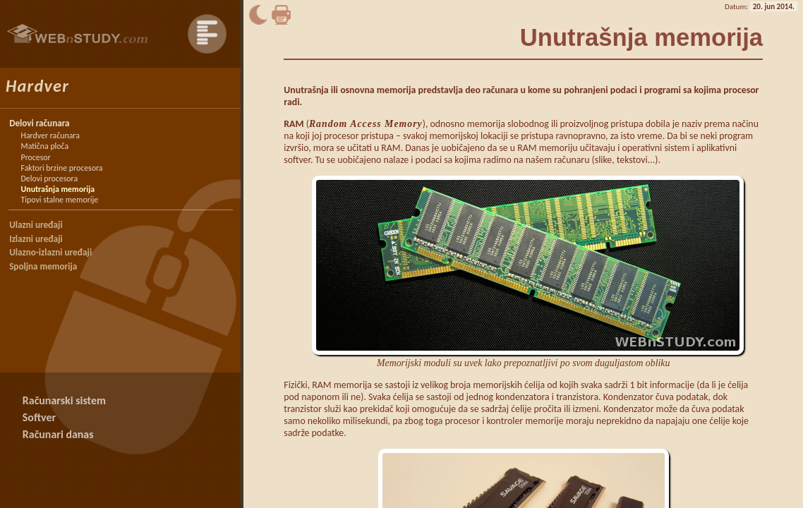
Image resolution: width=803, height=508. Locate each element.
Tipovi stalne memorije (60, 200)
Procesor (36, 157)
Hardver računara (50, 135)
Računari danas (58, 434)
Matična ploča (45, 146)
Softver (39, 417)
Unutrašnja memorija (58, 189)
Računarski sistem (64, 400)
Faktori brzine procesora (62, 168)
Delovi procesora (49, 178)
